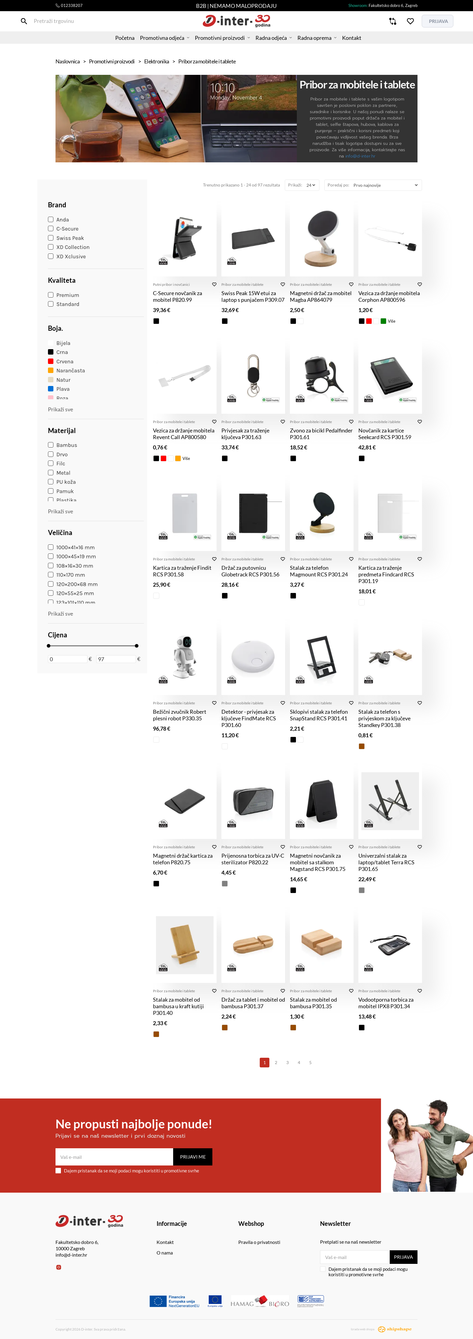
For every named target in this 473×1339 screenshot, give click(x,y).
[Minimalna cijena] (67, 659)
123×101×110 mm (71, 602)
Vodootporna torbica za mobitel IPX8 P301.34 (386, 1002)
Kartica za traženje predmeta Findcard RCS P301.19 (386, 574)
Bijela (59, 343)
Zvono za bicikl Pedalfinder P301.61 (321, 433)
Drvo (58, 454)
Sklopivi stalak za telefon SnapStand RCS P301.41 (319, 715)
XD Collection (69, 247)
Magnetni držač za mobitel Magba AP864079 (321, 296)
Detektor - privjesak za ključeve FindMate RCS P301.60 (248, 718)
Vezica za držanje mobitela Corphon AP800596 (389, 296)
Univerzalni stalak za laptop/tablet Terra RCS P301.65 (386, 862)
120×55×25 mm (71, 593)
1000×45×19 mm (72, 556)
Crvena (61, 361)
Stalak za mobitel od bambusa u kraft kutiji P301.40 (178, 1006)
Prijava (403, 1257)
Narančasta (66, 370)
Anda (58, 219)
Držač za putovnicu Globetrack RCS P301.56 (250, 571)
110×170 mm (66, 575)
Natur (59, 380)
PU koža (62, 482)
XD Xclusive (67, 256)
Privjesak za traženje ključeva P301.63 (245, 433)
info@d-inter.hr (360, 156)
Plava (59, 389)
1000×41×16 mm (71, 547)
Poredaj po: (338, 184)
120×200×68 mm (73, 584)
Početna (114, 43)
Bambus (62, 445)
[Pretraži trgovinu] (60, 23)
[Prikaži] (310, 185)
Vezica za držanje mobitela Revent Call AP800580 (183, 433)
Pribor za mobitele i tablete (242, 284)
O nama (165, 1252)
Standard (63, 304)
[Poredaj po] (385, 185)
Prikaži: (295, 184)
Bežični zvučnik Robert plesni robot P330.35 (179, 715)
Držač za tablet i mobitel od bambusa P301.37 (253, 1002)
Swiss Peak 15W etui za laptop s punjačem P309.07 (252, 296)
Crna (58, 352)
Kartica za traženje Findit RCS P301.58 (182, 571)
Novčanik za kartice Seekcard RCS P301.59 (384, 433)
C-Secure (63, 228)
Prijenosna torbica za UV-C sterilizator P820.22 (252, 859)
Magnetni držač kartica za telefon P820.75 (183, 859)
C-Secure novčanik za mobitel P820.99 (177, 296)
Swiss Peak (66, 238)
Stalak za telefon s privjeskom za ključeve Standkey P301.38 (384, 718)
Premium (63, 295)
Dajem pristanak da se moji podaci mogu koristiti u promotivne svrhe (127, 1170)
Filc (56, 463)
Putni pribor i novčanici (171, 284)
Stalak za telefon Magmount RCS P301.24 (319, 571)
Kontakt (362, 43)
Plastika (62, 500)
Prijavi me (193, 1156)
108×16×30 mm (70, 566)
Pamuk (61, 491)
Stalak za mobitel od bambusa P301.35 (313, 1002)
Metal (59, 473)
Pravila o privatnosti (259, 1242)
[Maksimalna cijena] (116, 659)
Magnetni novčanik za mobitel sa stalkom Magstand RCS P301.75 (317, 862)
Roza (58, 398)
